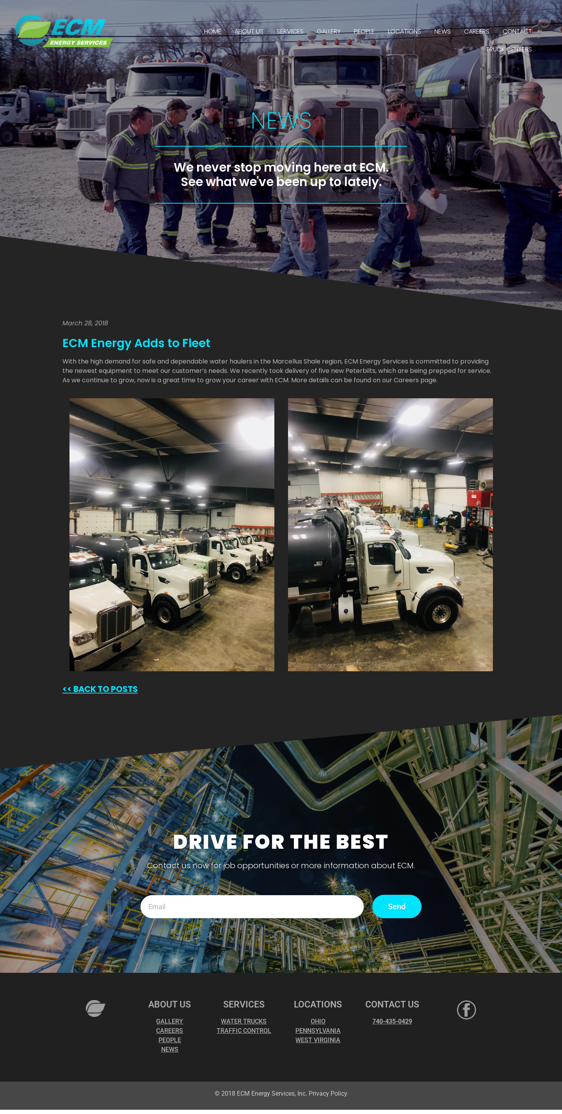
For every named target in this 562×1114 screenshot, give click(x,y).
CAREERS (476, 31)
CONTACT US (392, 1004)
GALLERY (329, 31)
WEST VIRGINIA (317, 1040)
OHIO (318, 1021)
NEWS (442, 31)
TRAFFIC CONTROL (244, 1030)
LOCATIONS (404, 31)
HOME (212, 31)
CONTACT (517, 31)
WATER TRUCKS (244, 1021)
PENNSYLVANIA (318, 1030)
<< (67, 689)
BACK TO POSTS (105, 689)
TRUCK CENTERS (509, 49)
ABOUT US (249, 31)
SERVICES (290, 31)
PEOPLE (364, 31)
